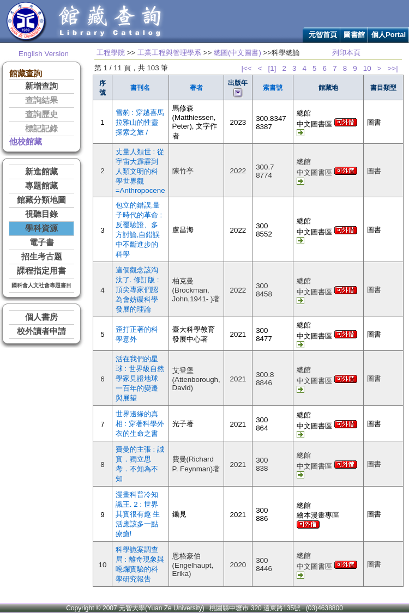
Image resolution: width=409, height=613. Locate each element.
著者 (196, 88)
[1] (272, 68)
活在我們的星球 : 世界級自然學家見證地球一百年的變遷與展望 (140, 378)
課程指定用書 (41, 270)
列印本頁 (346, 52)
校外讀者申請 (41, 331)
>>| (393, 68)
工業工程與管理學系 (169, 52)
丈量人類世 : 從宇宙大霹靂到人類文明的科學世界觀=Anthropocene (140, 171)
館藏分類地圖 (41, 200)
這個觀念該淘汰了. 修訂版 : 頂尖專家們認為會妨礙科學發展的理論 (137, 289)
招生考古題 (41, 256)
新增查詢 (41, 86)
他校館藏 (25, 141)
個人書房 (41, 317)
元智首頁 (323, 35)
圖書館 (354, 35)
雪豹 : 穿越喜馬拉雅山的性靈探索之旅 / (140, 122)
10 (367, 68)
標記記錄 (41, 128)
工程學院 (111, 52)
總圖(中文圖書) (237, 52)
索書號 (272, 88)
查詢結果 (41, 100)
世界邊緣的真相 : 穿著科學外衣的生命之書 (140, 424)
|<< (246, 68)
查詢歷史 (41, 114)
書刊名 (140, 88)
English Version (44, 54)
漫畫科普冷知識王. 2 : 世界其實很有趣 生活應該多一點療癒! (138, 514)
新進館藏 (41, 171)
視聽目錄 (41, 214)
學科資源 (41, 228)
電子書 (41, 242)
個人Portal (388, 35)
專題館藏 (41, 185)
